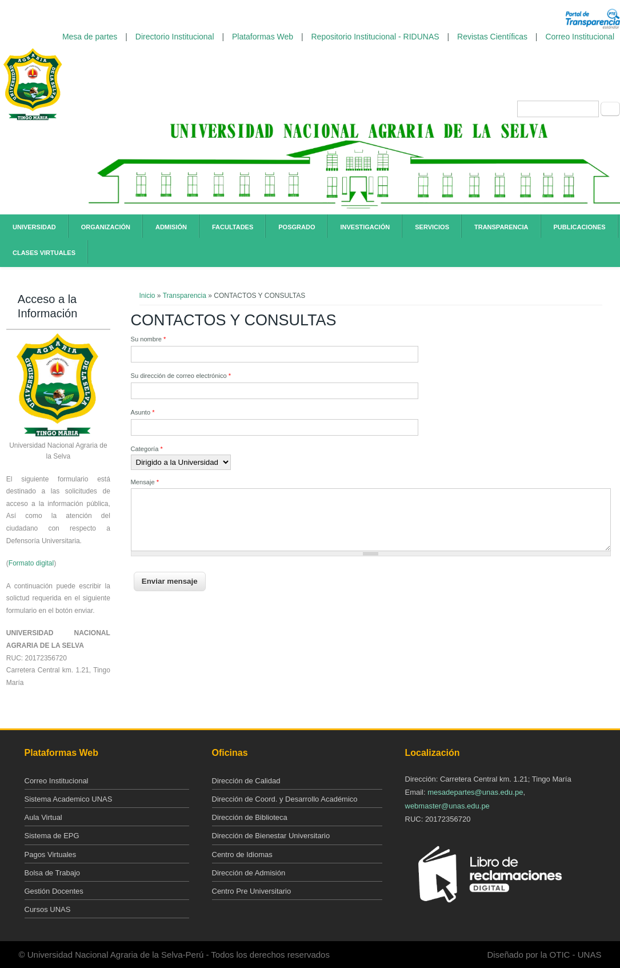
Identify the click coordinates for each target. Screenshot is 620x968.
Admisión (171, 227)
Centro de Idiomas (242, 854)
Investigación (365, 227)
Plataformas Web (262, 36)
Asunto (143, 412)
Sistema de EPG (52, 835)
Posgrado (296, 227)
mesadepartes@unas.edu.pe (475, 792)
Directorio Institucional (174, 36)
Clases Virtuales (44, 252)
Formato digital (31, 563)
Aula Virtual (43, 817)
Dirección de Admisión (249, 873)
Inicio (147, 296)
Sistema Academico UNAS (69, 799)
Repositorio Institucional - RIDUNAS (375, 36)
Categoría (147, 448)
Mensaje (145, 482)
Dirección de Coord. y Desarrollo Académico (285, 799)
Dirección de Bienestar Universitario (271, 835)
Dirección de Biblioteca (249, 817)
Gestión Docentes (54, 891)
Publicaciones (580, 227)
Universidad (34, 227)
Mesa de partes (90, 36)
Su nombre (148, 339)
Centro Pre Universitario (251, 891)
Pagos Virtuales (51, 854)
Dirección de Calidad (246, 780)
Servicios (432, 227)
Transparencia (501, 227)
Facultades (232, 227)
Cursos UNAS (48, 909)
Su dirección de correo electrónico (181, 375)
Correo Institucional (579, 36)
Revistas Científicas (492, 36)
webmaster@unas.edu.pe (447, 806)
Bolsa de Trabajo (53, 873)
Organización (105, 227)
